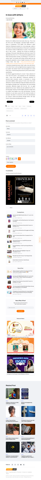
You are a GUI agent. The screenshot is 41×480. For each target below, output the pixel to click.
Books (20, 106)
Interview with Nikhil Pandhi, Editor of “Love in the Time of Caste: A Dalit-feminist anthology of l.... (23, 276)
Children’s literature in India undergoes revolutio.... (12, 403)
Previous (10, 101)
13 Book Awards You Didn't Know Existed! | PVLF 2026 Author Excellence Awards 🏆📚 (22, 271)
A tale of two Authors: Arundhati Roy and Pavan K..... (12, 421)
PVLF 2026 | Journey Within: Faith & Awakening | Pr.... (18, 354)
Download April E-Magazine (20, 3)
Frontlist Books (16, 108)
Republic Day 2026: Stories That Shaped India (22, 255)
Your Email (8, 132)
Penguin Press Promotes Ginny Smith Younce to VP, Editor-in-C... (23, 226)
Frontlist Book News (9, 108)
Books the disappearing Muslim (26, 403)
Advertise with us (26, 0)
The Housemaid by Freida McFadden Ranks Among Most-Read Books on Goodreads (23, 287)
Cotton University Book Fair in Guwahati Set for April (23, 236)
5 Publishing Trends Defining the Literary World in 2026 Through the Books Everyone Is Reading (23, 292)
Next (32, 101)
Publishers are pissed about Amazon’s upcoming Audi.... (12, 456)
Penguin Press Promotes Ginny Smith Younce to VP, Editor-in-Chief (23, 282)
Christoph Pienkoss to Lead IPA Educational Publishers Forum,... (22, 241)
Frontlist (24, 106)
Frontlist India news (23, 108)
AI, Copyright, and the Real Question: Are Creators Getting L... (23, 221)
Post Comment (11, 166)
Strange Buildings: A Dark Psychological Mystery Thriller (23, 246)
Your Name (8, 126)
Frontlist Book (29, 106)
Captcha (7, 156)
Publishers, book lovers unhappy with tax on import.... (28, 456)
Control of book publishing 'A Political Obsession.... (27, 439)
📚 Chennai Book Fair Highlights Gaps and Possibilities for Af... (21, 251)
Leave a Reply (8, 144)
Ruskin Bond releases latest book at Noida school (12, 439)
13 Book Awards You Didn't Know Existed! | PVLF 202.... (18, 337)
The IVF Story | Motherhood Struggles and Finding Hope (23, 231)
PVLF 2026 (39, 240)
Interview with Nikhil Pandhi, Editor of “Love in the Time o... (23, 215)
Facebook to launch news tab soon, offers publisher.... (27, 421)
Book (16, 106)
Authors (12, 106)
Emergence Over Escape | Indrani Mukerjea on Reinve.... (18, 374)
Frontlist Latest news (9, 110)
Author (9, 106)
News (7, 400)
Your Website (8, 138)
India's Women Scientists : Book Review (21, 260)
